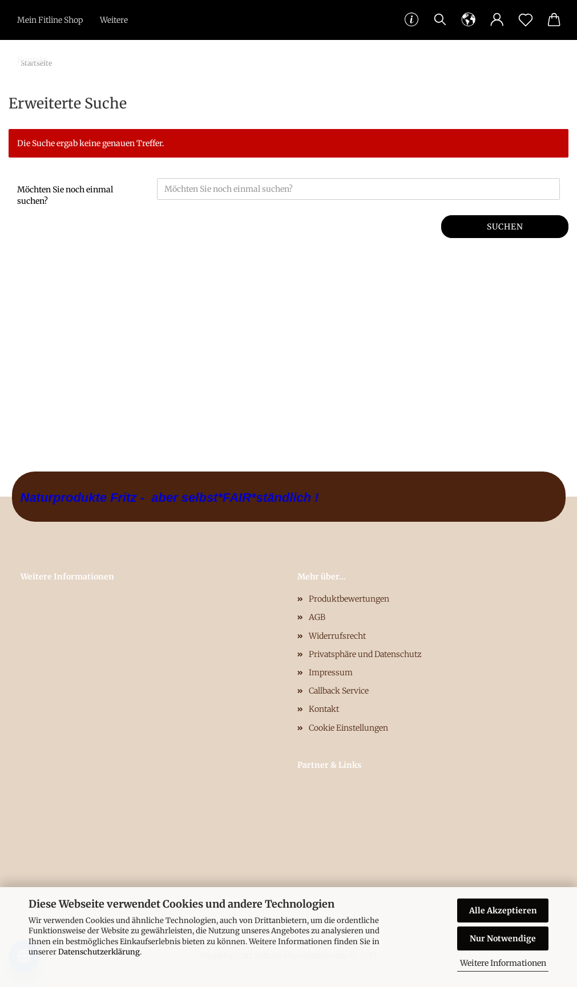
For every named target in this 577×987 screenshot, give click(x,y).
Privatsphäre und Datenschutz (365, 654)
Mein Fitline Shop (50, 20)
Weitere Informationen (503, 963)
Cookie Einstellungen (348, 728)
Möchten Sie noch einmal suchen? (65, 195)
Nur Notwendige (503, 938)
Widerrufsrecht (337, 636)
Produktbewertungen (349, 599)
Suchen (505, 226)
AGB (317, 617)
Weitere (114, 20)
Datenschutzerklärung (99, 952)
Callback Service (339, 691)
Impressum (331, 672)
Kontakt (32, 60)
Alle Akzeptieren (503, 910)
